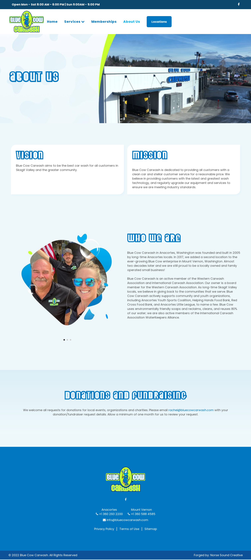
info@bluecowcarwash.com (125, 508)
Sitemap (151, 517)
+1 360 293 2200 (110, 502)
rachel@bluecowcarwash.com (191, 410)
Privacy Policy (104, 517)
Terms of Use (129, 517)
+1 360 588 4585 (142, 502)
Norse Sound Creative (226, 543)
